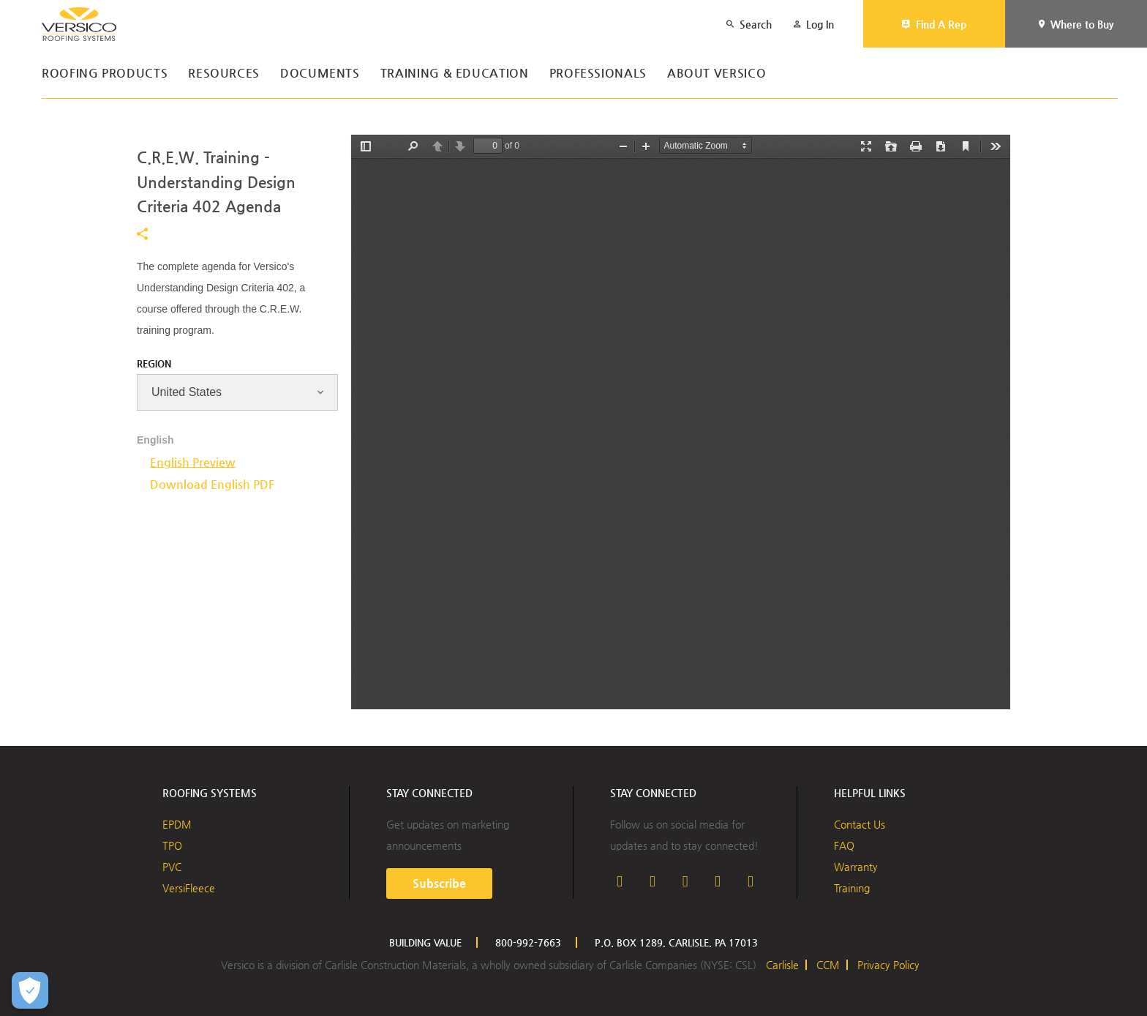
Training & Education (454, 73)
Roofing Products (105, 73)
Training (852, 888)
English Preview (193, 462)
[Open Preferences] (30, 990)
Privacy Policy (888, 965)
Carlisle (782, 965)
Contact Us (859, 824)
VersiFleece (188, 888)
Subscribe (439, 883)
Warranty (856, 867)
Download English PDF (212, 484)
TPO (172, 845)
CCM (828, 965)
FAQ (844, 845)
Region (154, 363)
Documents (320, 73)
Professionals (598, 73)
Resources (224, 73)
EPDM (177, 824)
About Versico (716, 73)
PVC (171, 867)
